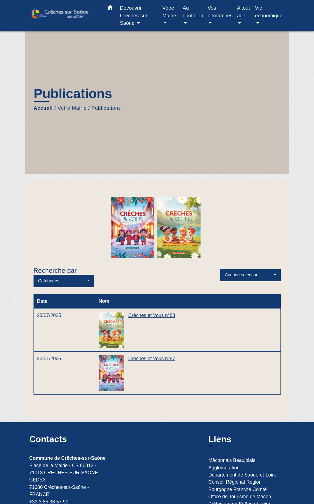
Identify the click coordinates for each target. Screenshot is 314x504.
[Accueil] (63, 15)
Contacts (48, 439)
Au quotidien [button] (193, 11)
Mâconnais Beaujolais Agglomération (232, 464)
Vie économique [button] (268, 11)
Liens (220, 439)
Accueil (43, 108)
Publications (106, 108)
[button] (110, 8)
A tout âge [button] (243, 11)
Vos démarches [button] (220, 11)
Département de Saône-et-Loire (242, 475)
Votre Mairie (72, 108)
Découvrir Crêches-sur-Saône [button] (134, 15)
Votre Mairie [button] (169, 11)
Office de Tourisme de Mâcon (240, 496)
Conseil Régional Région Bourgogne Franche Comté (238, 485)
